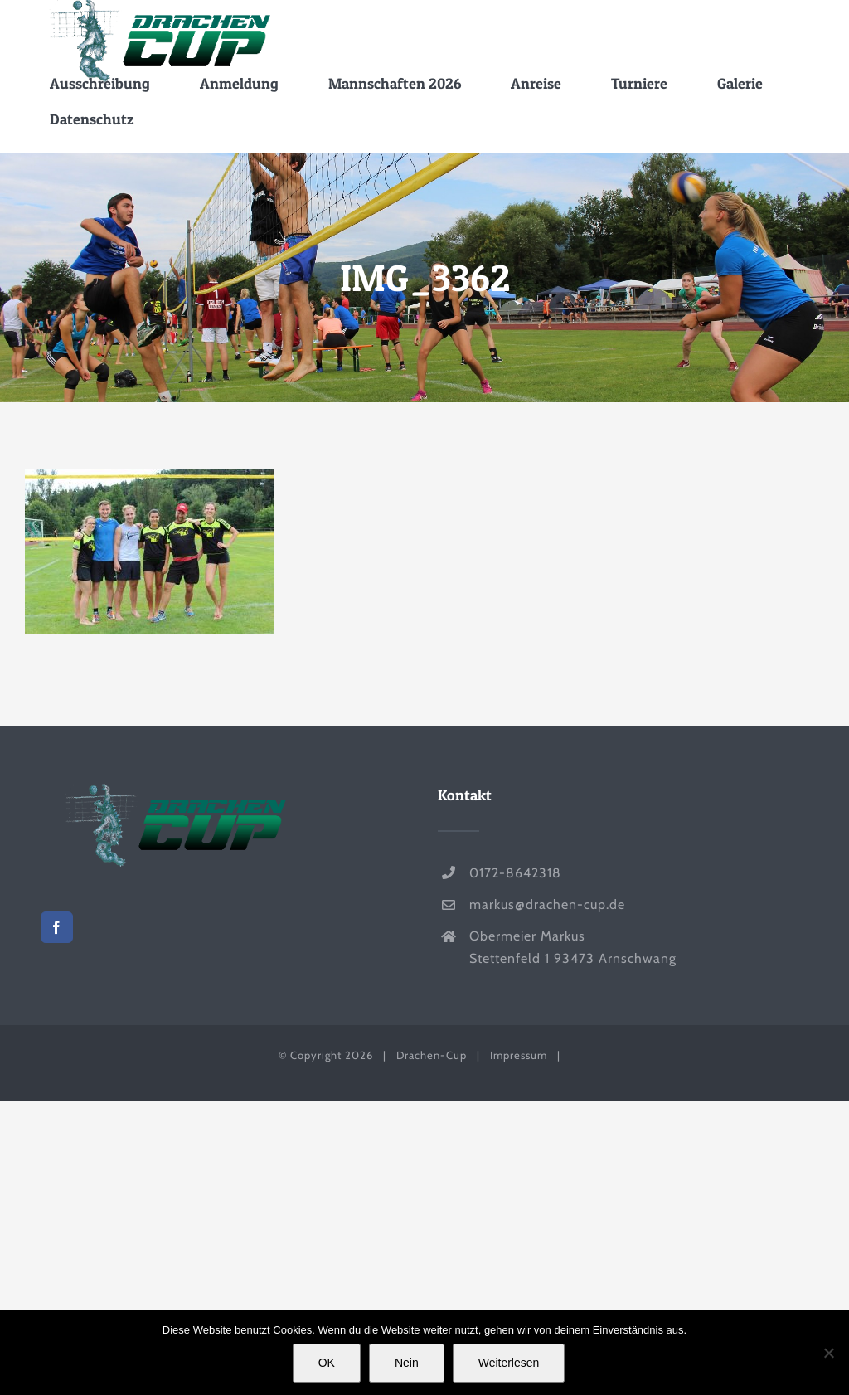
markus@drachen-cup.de (547, 904)
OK (326, 1362)
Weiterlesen (509, 1362)
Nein (407, 1362)
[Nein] (828, 1352)
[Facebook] (57, 927)
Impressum (518, 1055)
